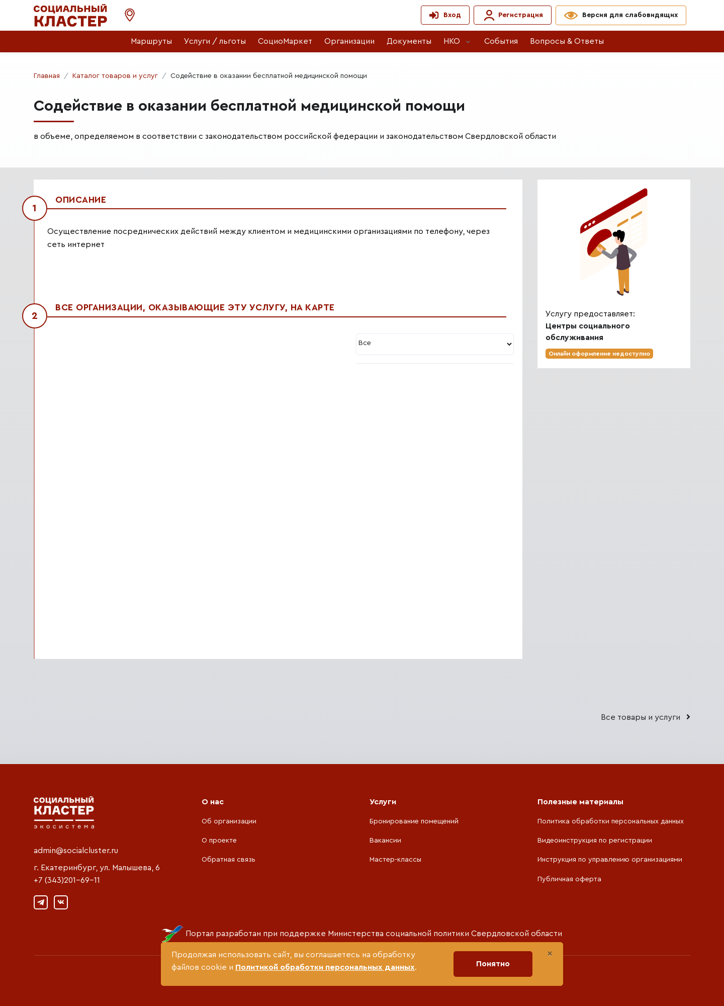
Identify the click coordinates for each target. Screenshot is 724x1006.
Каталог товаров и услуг (115, 75)
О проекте (219, 840)
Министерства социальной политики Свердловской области (445, 934)
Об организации (229, 821)
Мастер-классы (395, 859)
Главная (47, 75)
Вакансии (385, 840)
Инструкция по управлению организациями (609, 859)
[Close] (550, 954)
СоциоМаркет (285, 41)
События (501, 41)
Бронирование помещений (414, 821)
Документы (409, 41)
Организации (349, 41)
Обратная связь (228, 859)
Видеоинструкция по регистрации (594, 840)
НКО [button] (451, 41)
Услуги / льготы (215, 41)
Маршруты (151, 41)
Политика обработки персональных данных (610, 821)
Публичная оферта (569, 879)
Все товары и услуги (645, 717)
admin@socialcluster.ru (76, 851)
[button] (124, 15)
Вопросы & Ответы (567, 41)
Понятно (493, 964)
